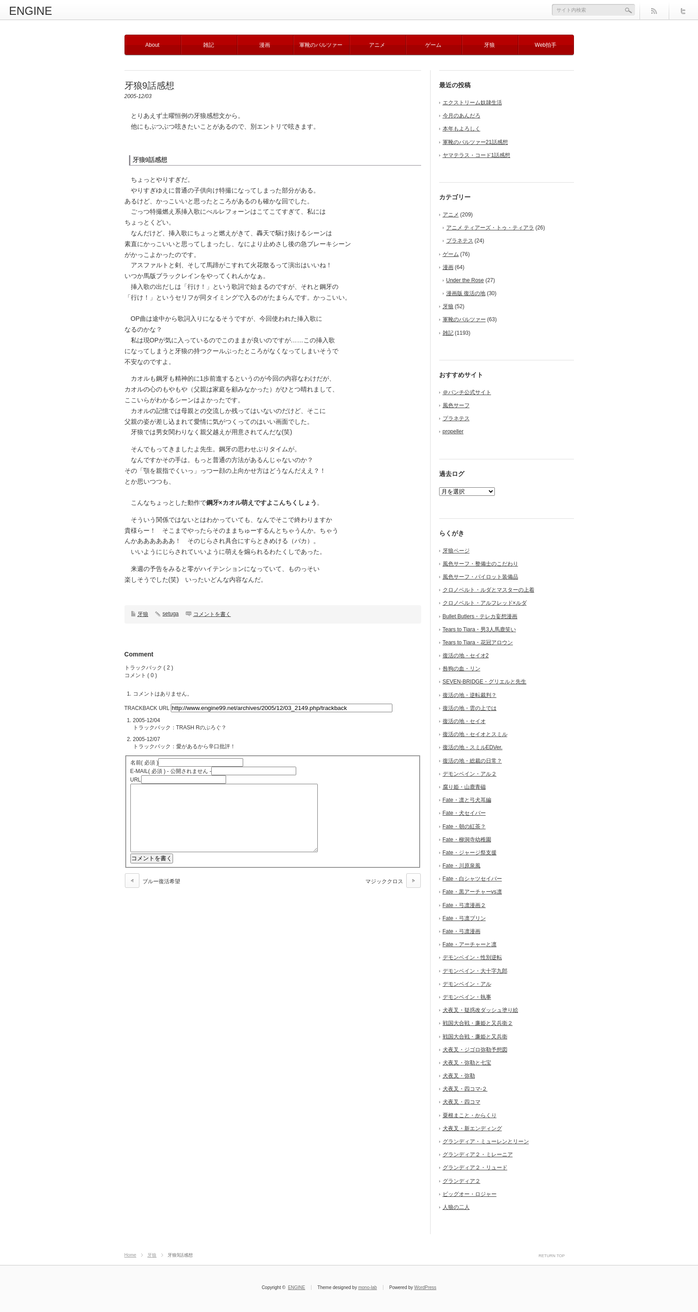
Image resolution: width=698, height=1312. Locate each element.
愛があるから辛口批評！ (206, 746)
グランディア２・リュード (475, 1167)
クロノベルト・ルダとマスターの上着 (488, 590)
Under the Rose (465, 280)
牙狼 (489, 45)
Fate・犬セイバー (464, 813)
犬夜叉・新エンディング (472, 1128)
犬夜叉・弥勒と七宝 (467, 1063)
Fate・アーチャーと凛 (470, 944)
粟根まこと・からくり (470, 1115)
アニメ (377, 45)
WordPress (425, 1287)
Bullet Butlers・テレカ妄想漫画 (480, 616)
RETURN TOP (551, 1256)
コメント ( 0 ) (140, 675)
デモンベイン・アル (467, 984)
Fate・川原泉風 (461, 866)
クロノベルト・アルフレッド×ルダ (485, 603)
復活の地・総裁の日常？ (472, 761)
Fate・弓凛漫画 (461, 931)
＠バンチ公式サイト (467, 392)
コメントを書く (212, 614)
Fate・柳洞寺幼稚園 (467, 839)
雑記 (208, 45)
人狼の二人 (456, 1207)
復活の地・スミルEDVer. (472, 747)
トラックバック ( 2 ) (148, 668)
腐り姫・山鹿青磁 (464, 787)
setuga (171, 614)
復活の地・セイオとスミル (475, 734)
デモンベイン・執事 (467, 997)
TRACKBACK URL (146, 708)
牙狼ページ (456, 551)
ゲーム (433, 45)
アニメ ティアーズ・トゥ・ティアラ (490, 228)
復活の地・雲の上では (470, 708)
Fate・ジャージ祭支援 (470, 852)
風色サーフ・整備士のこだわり (480, 564)
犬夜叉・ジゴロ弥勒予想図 (475, 1050)
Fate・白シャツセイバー (472, 879)
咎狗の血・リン (461, 668)
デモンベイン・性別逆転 (472, 957)
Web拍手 (545, 45)
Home (130, 1255)
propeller (453, 431)
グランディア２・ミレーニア (478, 1154)
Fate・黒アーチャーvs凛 (472, 892)
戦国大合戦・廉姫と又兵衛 (475, 1036)
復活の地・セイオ (464, 721)
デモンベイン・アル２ (470, 774)
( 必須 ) (144, 762)
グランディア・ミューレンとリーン (486, 1141)
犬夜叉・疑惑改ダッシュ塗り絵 (480, 1010)
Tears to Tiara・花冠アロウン (478, 642)
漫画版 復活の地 (465, 293)
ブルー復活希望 (161, 895)
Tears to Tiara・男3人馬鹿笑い (479, 629)
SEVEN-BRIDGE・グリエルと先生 (485, 681)
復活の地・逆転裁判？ (470, 695)
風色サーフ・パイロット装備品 (480, 577)
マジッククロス (384, 895)
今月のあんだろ (461, 115)
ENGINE (30, 10)
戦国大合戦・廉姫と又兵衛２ (478, 1023)
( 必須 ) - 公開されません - (171, 771)
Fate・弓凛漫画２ (464, 905)
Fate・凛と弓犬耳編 (467, 800)
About (152, 45)
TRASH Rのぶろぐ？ (201, 727)
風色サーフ (456, 405)
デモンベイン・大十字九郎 (475, 971)
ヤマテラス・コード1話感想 (477, 155)
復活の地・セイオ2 (466, 655)
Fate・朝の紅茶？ (464, 826)
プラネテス (459, 241)
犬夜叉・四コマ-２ (465, 1089)
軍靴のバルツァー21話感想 (475, 142)
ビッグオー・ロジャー (470, 1194)
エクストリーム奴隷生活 (472, 102)
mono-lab (367, 1287)
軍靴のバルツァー (320, 45)
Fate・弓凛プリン (464, 918)
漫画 (264, 45)
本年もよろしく (461, 129)
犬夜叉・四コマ (461, 1102)
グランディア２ (461, 1181)
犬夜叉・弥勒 (459, 1076)
